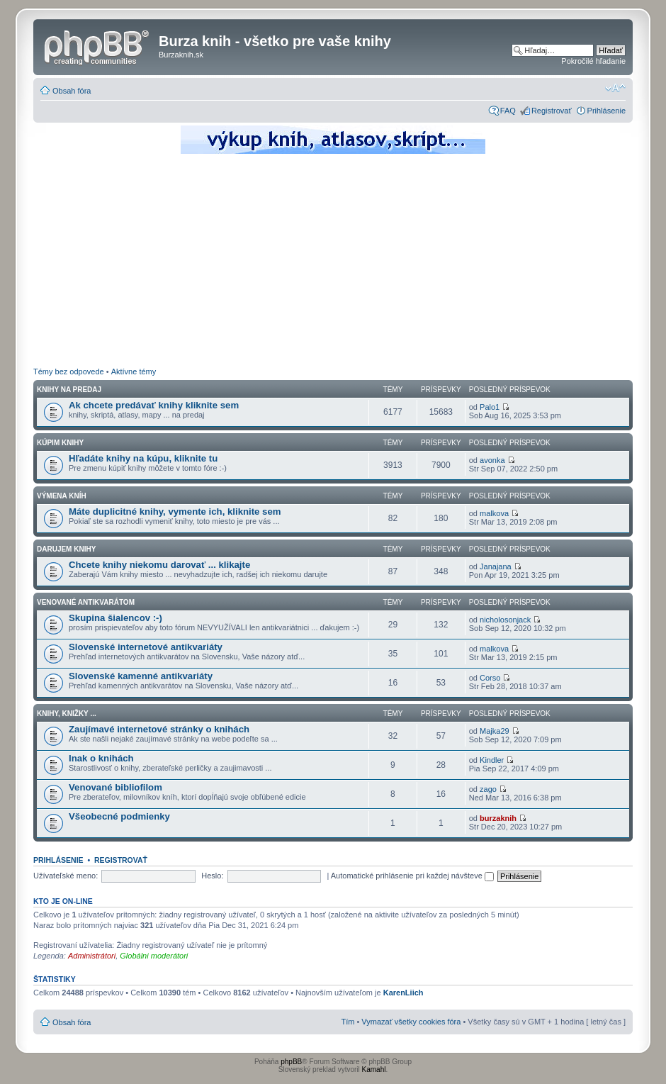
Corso (490, 678)
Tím (347, 1021)
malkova (494, 513)
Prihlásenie (606, 110)
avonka (492, 460)
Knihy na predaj (69, 389)
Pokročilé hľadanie (593, 61)
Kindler (492, 760)
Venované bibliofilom (115, 787)
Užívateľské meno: (65, 875)
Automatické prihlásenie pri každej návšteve (412, 875)
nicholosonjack (505, 619)
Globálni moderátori (154, 955)
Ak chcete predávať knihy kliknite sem (154, 405)
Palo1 (490, 407)
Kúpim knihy (60, 443)
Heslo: (212, 875)
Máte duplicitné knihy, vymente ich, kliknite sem (175, 511)
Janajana (496, 566)
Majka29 (494, 731)
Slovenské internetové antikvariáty (145, 647)
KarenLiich (403, 992)
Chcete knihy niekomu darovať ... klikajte (159, 564)
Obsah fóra (71, 90)
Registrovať (551, 110)
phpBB (291, 1062)
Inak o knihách (101, 758)
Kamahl (374, 1069)
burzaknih (498, 818)
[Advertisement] (333, 262)
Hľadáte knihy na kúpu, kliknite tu (143, 458)
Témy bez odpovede (68, 371)
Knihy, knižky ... (66, 713)
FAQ (508, 110)
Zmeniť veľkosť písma (615, 88)
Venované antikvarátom (86, 602)
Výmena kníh (61, 496)
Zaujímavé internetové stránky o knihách (159, 729)
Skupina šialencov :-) (115, 618)
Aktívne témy (134, 371)
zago (488, 789)
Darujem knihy (66, 549)
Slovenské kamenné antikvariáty (141, 676)
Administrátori (91, 955)
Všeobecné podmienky (119, 816)
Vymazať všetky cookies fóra (411, 1021)
